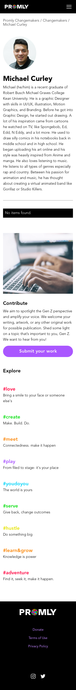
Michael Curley (15, 24)
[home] (23, 7)
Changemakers (55, 20)
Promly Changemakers (21, 20)
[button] (54, 7)
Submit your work (38, 351)
